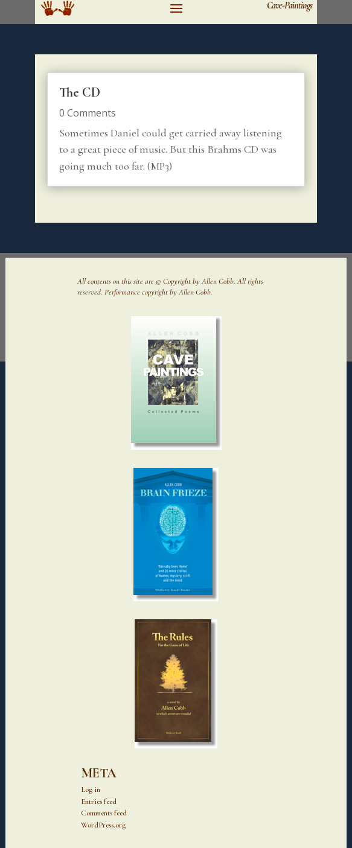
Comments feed (104, 813)
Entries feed (99, 801)
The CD (79, 92)
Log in (90, 789)
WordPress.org (103, 825)
